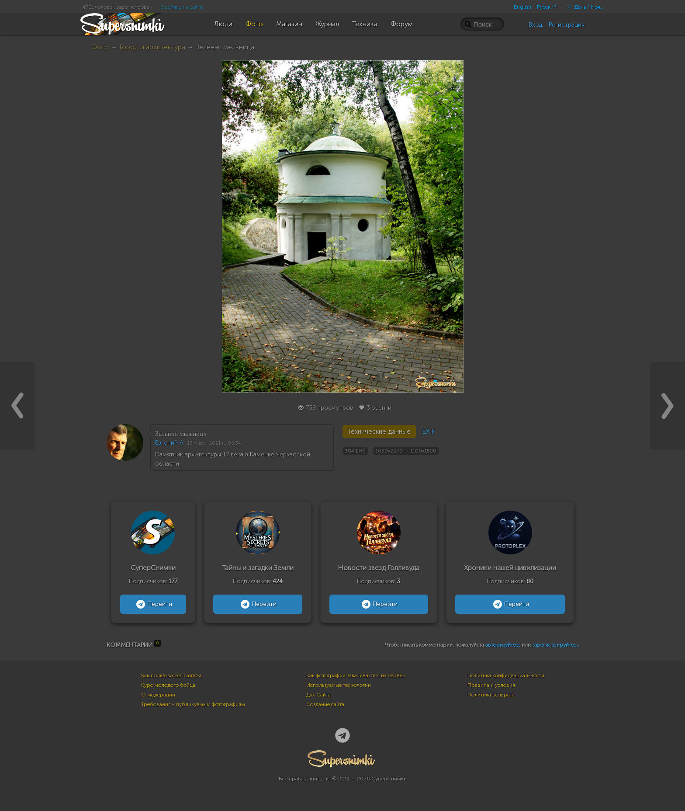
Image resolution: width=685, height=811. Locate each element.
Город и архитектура (152, 47)
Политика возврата (491, 695)
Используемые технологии (338, 685)
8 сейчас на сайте (181, 7)
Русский (547, 7)
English (522, 7)
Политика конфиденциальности (505, 675)
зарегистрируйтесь (555, 645)
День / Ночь (582, 7)
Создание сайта (325, 704)
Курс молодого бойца (168, 685)
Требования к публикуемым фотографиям (193, 704)
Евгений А (169, 442)
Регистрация (567, 24)
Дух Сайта (318, 695)
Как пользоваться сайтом (171, 675)
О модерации (158, 695)
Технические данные (379, 431)
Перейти (153, 604)
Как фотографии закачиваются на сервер (356, 675)
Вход (536, 24)
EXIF (428, 431)
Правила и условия (491, 685)
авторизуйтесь (502, 645)
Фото (100, 47)
